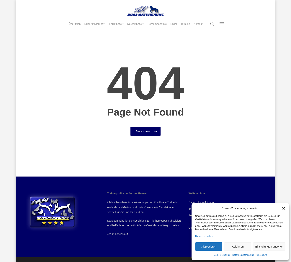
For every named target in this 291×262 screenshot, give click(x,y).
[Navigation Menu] (222, 24)
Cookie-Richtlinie (222, 255)
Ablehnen (237, 246)
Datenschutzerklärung (243, 255)
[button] (283, 208)
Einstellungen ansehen (269, 246)
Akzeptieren (208, 246)
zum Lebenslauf (118, 234)
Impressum (261, 255)
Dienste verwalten (204, 236)
